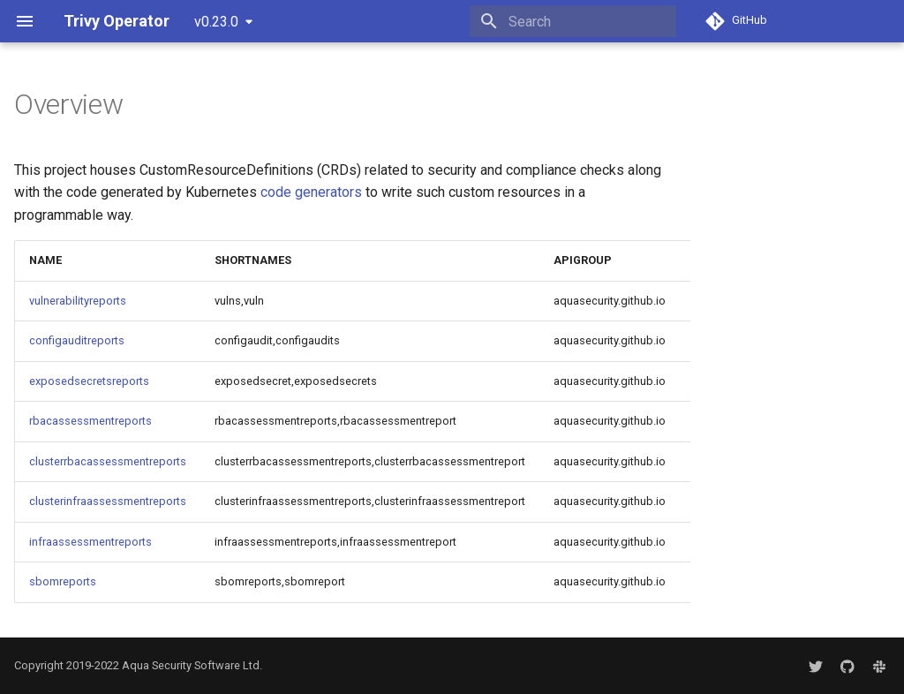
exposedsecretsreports (89, 381)
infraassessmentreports (90, 541)
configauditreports (76, 340)
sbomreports (62, 581)
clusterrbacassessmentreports (107, 461)
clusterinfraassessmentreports (107, 501)
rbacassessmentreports (90, 420)
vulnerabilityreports (77, 300)
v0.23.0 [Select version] (216, 21)
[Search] (573, 21)
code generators (311, 192)
